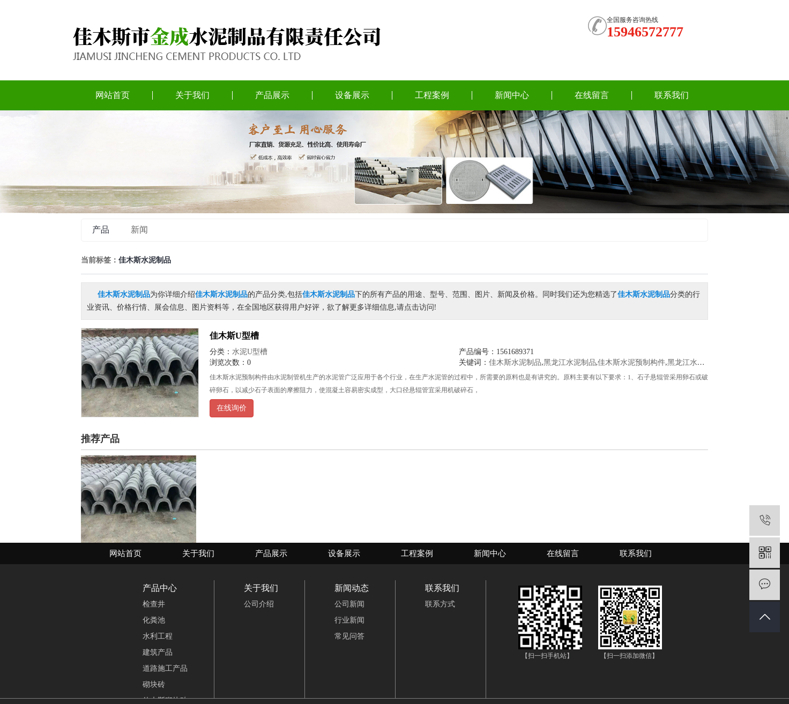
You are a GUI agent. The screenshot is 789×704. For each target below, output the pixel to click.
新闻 (139, 229)
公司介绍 (259, 604)
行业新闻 (349, 620)
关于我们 (192, 95)
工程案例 (432, 95)
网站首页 (112, 95)
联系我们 (671, 95)
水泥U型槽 (249, 352)
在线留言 (592, 95)
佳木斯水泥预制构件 (631, 362)
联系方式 (440, 604)
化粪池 (154, 620)
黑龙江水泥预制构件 (701, 362)
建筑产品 (158, 652)
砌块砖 (154, 684)
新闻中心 (512, 95)
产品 (100, 229)
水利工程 (158, 636)
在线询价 (232, 408)
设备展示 (352, 95)
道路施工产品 (165, 668)
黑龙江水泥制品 (570, 362)
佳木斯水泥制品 (515, 362)
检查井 (154, 604)
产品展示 (272, 95)
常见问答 (349, 636)
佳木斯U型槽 (234, 335)
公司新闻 (349, 604)
